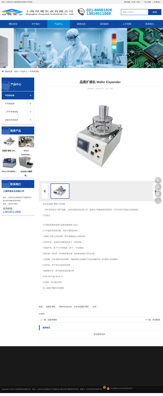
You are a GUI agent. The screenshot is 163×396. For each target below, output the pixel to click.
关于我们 (36, 24)
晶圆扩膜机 (50, 307)
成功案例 (104, 24)
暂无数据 (156, 320)
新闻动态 (81, 24)
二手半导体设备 (11, 112)
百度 (133, 2)
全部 (94, 307)
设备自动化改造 (11, 120)
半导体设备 (34, 71)
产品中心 (58, 24)
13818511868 (158, 180)
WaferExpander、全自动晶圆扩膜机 (74, 307)
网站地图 (127, 2)
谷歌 (138, 2)
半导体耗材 (9, 103)
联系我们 (157, 2)
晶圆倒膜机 (52, 320)
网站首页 (13, 24)
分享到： (42, 314)
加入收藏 (147, 2)
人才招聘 (127, 24)
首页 (16, 71)
